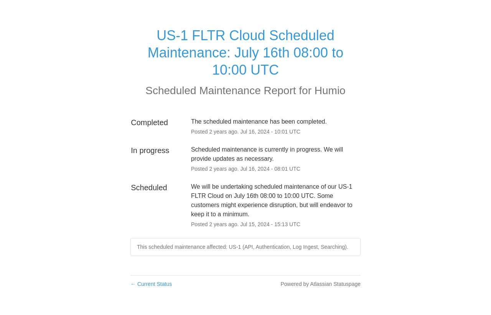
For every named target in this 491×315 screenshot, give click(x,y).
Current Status (151, 284)
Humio (330, 90)
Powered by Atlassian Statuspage (320, 284)
